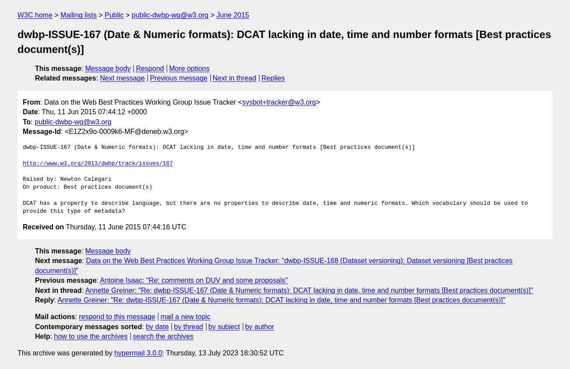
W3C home (34, 15)
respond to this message (117, 316)
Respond (150, 68)
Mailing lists (78, 15)
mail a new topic (186, 316)
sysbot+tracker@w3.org (279, 102)
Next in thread (234, 78)
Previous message (179, 78)
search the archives (163, 336)
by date (157, 326)
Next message (122, 78)
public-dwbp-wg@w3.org (170, 15)
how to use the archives (91, 336)
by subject (224, 326)
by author (259, 326)
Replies (273, 78)
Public (114, 15)
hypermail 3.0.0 (138, 353)
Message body (108, 68)
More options (189, 68)
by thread (188, 326)
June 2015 (233, 15)
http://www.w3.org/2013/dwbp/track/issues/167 (98, 164)
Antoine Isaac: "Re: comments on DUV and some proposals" (194, 280)
